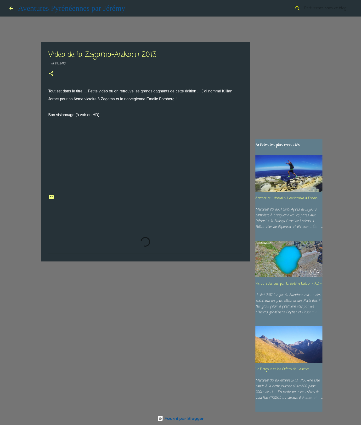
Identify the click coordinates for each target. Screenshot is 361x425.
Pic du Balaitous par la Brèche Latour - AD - (288, 283)
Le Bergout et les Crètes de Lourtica (282, 369)
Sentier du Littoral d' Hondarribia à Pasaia (286, 198)
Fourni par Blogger (180, 418)
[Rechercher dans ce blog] (327, 8)
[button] (51, 74)
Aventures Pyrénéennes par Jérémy (71, 8)
